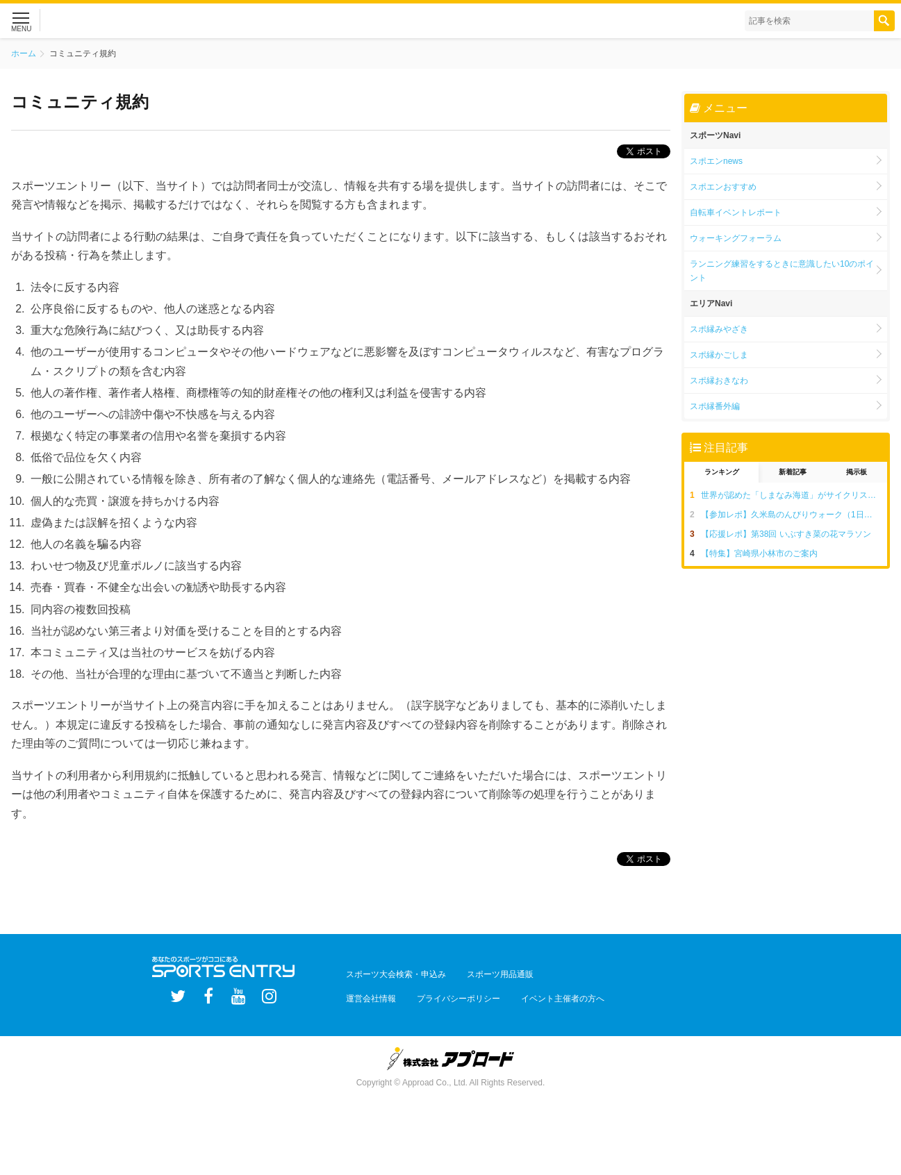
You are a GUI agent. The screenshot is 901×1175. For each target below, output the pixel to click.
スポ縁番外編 (715, 406)
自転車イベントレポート (736, 212)
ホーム (23, 53)
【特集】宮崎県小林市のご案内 (759, 553)
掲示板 (856, 472)
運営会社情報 (366, 991)
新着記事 (793, 472)
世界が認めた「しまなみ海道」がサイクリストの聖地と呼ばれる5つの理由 (794, 495)
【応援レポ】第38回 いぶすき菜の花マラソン (786, 534)
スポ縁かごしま (719, 355)
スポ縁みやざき (719, 329)
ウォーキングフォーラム (736, 238)
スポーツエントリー (138, 20)
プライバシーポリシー (444, 991)
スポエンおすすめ (723, 187)
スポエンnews (716, 161)
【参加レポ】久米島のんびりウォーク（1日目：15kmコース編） (794, 514)
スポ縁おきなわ (719, 380)
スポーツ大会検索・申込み (391, 971)
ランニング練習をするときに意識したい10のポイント (782, 271)
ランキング (721, 472)
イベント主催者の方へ (538, 991)
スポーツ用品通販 (485, 971)
